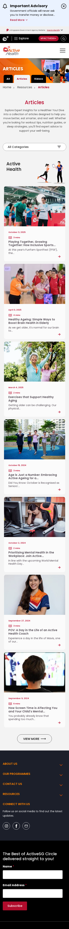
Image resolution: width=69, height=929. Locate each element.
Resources (24, 87)
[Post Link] (34, 223)
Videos (38, 79)
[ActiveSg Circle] (6, 38)
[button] (63, 38)
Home (7, 87)
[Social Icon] (6, 826)
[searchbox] (33, 874)
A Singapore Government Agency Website (25, 30)
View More (34, 739)
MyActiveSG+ (48, 38)
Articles (22, 79)
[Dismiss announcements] (63, 6)
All (8, 79)
